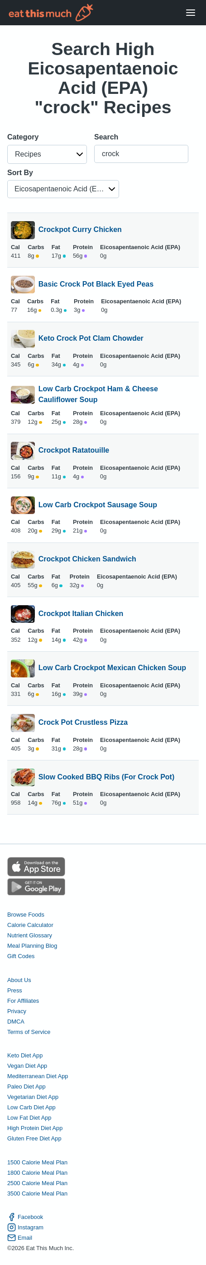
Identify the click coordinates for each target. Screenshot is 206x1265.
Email (19, 1237)
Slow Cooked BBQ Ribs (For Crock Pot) (106, 778)
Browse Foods (25, 914)
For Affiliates (23, 1000)
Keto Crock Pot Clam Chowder (91, 339)
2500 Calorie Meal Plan (37, 1183)
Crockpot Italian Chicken (81, 614)
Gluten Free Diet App (34, 1138)
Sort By (20, 172)
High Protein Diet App (34, 1128)
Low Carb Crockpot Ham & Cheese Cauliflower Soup (98, 394)
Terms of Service (28, 1032)
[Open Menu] (190, 13)
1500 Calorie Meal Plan (37, 1162)
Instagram (25, 1227)
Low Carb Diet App (31, 1107)
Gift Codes (20, 956)
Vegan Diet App (27, 1065)
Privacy (16, 1011)
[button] (47, 154)
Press (14, 990)
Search (106, 137)
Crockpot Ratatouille (73, 451)
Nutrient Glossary (29, 935)
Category (22, 137)
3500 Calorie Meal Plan (37, 1193)
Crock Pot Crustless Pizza (83, 723)
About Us (19, 980)
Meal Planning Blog (32, 945)
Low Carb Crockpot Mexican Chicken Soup (112, 668)
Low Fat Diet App (29, 1117)
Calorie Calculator (30, 925)
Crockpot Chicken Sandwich (87, 560)
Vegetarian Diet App (32, 1097)
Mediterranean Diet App (37, 1076)
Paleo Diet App (26, 1086)
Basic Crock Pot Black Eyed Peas (95, 285)
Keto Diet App (25, 1055)
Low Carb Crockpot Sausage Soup (97, 505)
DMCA (15, 1021)
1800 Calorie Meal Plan (37, 1172)
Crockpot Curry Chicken (80, 230)
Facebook (25, 1217)
